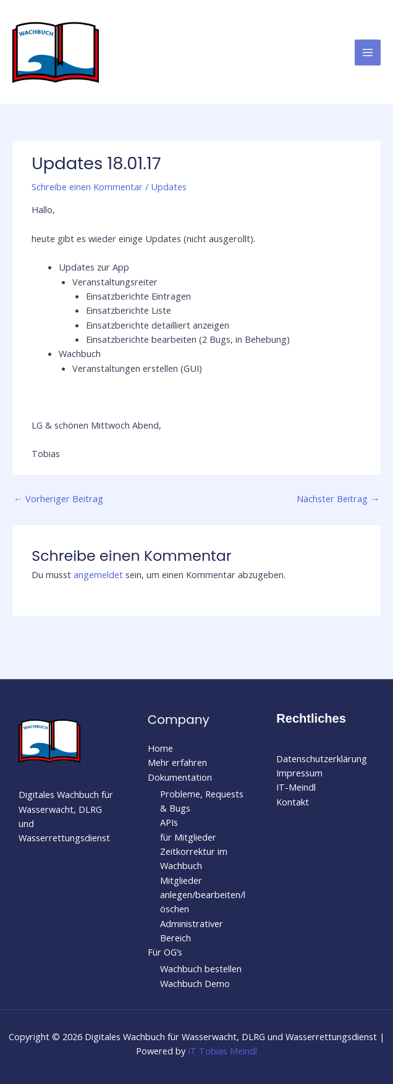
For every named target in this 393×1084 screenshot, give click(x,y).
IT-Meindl (296, 787)
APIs (169, 822)
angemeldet (98, 574)
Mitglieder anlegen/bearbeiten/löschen (202, 894)
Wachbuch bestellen (201, 968)
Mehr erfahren (177, 762)
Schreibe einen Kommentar (87, 186)
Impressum (299, 773)
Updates (169, 186)
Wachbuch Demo (195, 983)
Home (160, 748)
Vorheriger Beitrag (58, 498)
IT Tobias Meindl (222, 1050)
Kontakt (292, 802)
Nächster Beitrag (338, 498)
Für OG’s (165, 952)
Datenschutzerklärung (321, 758)
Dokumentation (180, 777)
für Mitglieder (188, 837)
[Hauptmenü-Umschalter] (368, 52)
